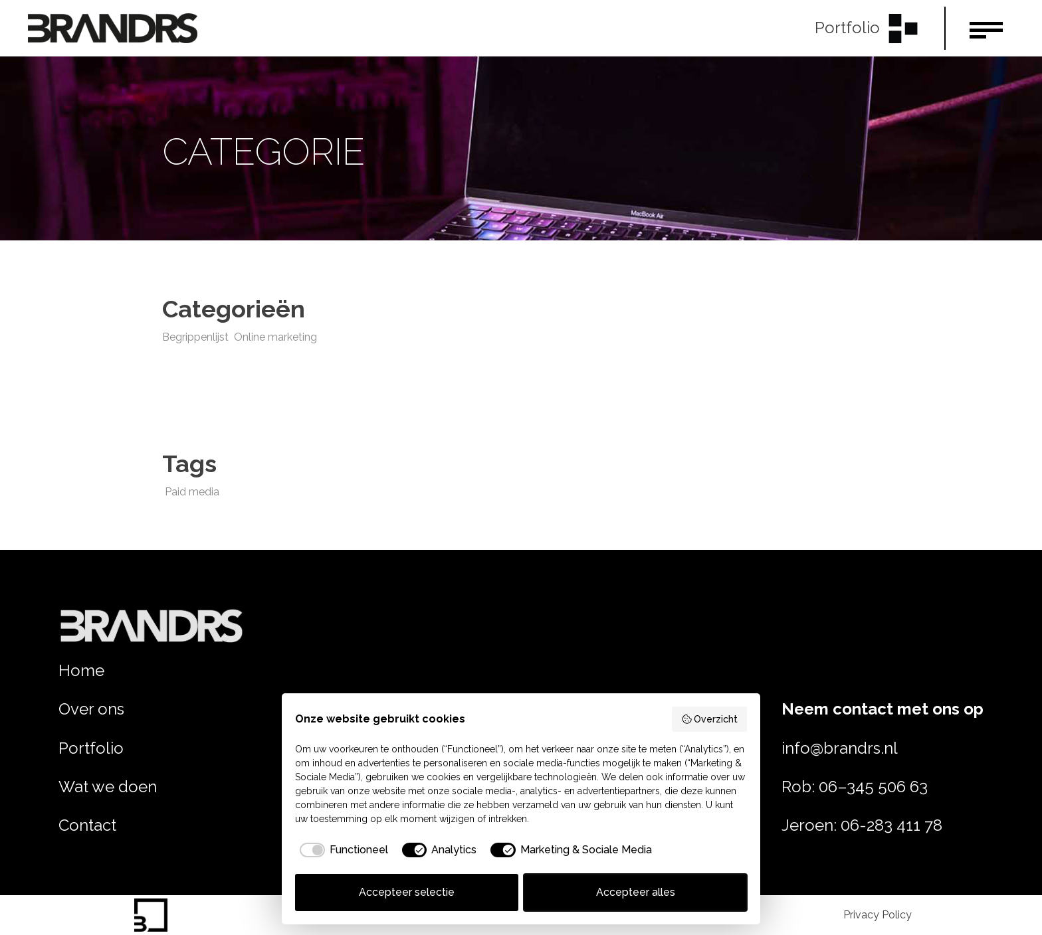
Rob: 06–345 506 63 (855, 786)
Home (81, 670)
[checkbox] (341, 850)
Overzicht (709, 719)
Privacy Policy (877, 914)
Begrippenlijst (195, 337)
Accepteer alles (635, 892)
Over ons (91, 709)
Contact (87, 825)
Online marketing (275, 337)
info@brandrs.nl (840, 748)
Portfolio (91, 748)
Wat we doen (107, 786)
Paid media (192, 491)
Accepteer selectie (407, 892)
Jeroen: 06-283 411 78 (862, 825)
